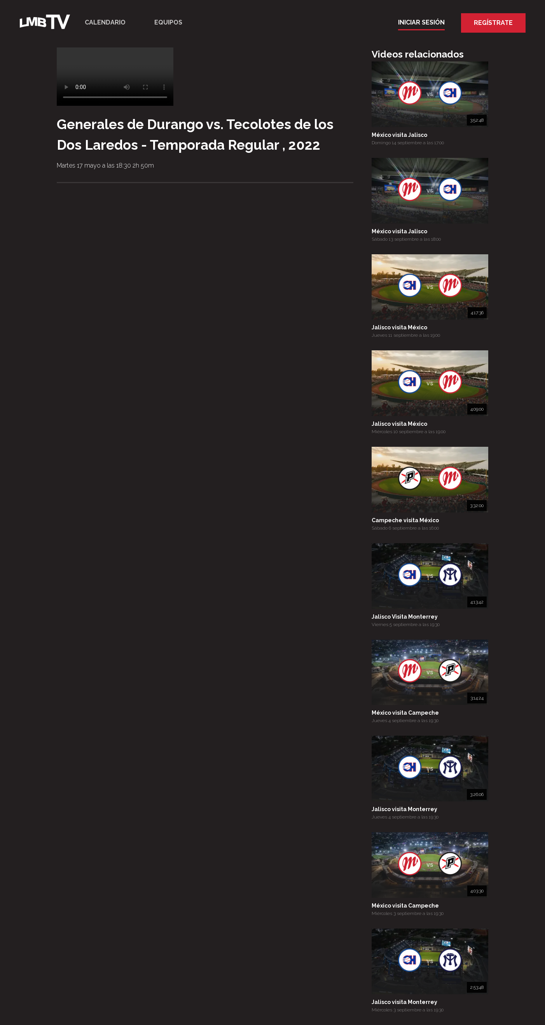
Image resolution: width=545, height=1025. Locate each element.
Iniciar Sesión (421, 22)
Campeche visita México (405, 520)
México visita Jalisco (399, 135)
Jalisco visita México (399, 327)
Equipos (168, 22)
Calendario (105, 22)
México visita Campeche (405, 713)
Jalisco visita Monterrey (404, 809)
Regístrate (493, 22)
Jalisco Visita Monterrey (405, 617)
